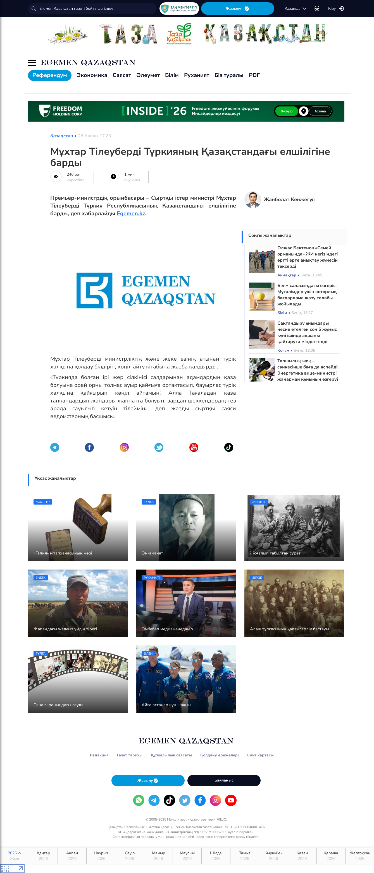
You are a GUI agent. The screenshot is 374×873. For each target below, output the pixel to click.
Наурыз (100, 856)
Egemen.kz (131, 213)
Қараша (331, 856)
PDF (254, 75)
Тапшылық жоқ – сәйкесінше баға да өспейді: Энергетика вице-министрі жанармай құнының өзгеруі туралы (308, 373)
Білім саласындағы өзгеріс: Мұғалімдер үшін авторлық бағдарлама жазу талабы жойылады (307, 295)
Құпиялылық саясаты (171, 755)
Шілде (215, 856)
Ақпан (72, 856)
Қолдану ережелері (219, 755)
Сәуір (129, 856)
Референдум (49, 75)
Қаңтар (43, 856)
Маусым (187, 856)
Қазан (302, 856)
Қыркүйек (273, 856)
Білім (172, 75)
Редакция (99, 755)
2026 (14, 856)
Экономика (92, 75)
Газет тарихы (129, 755)
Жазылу (238, 8)
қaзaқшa (296, 8)
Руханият (196, 75)
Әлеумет (148, 75)
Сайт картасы (260, 755)
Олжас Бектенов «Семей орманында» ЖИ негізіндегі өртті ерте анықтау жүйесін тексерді (307, 257)
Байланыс (224, 780)
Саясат (122, 75)
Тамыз (244, 856)
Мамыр (158, 856)
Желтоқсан (359, 856)
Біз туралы (229, 75)
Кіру (336, 8)
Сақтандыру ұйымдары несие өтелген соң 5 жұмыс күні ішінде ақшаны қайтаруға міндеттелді (307, 332)
